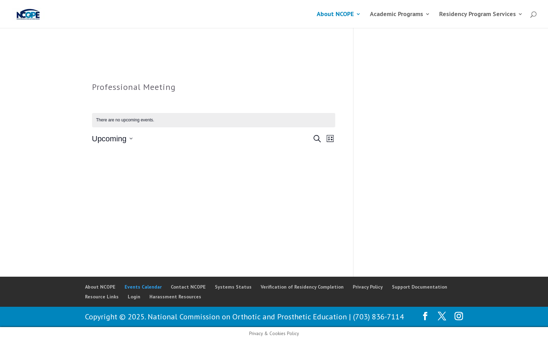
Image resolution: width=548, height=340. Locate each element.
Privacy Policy (368, 287)
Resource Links (102, 296)
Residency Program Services (477, 15)
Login (134, 296)
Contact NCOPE (188, 287)
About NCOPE (335, 15)
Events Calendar (143, 287)
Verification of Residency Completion (302, 287)
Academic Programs (396, 15)
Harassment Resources (175, 296)
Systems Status (233, 287)
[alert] (213, 120)
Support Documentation (419, 287)
